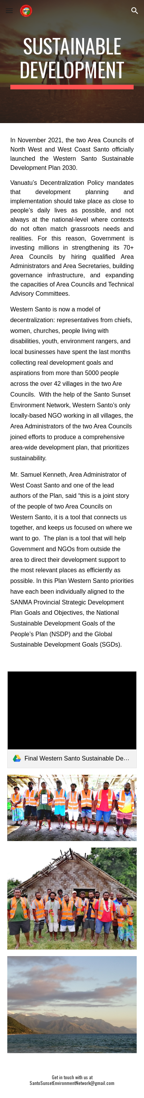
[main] (72, 61)
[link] (72, 719)
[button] (9, 10)
